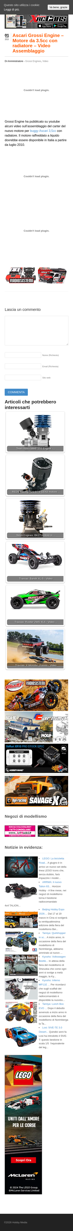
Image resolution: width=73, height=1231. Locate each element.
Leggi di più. (12, 9)
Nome (50, 355)
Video (45, 61)
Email (50, 366)
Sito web (46, 378)
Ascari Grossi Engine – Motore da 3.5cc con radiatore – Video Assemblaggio (38, 43)
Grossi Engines (33, 61)
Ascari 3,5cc (47, 130)
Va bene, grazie (58, 7)
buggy (34, 130)
